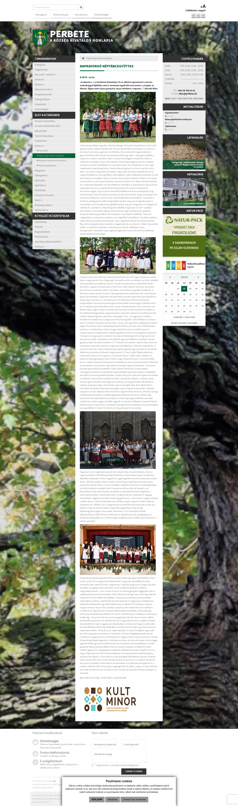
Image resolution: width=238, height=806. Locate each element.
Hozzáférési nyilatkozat (41, 784)
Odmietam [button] (112, 799)
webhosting (37, 799)
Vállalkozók (40, 190)
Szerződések (41, 221)
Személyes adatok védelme (48, 241)
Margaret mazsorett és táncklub (51, 160)
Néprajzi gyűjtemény (46, 165)
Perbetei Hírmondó (44, 195)
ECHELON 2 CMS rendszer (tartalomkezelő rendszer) (52, 795)
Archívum (39, 246)
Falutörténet (41, 140)
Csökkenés (191, 10)
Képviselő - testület (45, 74)
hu (198, 15)
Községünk (41, 14)
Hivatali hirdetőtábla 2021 (47, 125)
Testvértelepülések (44, 135)
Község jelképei (42, 99)
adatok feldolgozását (129, 765)
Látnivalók (40, 180)
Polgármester (41, 69)
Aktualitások (81, 14)
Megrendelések (42, 231)
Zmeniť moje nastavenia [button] (134, 799)
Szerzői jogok (57, 784)
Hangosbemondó (43, 94)
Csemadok (42, 150)
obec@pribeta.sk (187, 93)
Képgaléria (40, 170)
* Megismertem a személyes (115, 765)
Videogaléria (41, 175)
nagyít (202, 10)
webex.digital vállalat (40, 802)
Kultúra (39, 145)
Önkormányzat (60, 14)
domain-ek (58, 799)
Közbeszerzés (41, 236)
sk (193, 15)
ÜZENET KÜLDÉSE (134, 771)
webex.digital (48, 799)
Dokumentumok (43, 89)
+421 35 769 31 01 (186, 90)
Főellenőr (39, 79)
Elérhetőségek (101, 14)
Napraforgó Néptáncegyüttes (50, 155)
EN (203, 15)
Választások (40, 104)
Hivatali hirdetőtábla (45, 121)
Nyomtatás (50, 781)
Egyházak (40, 185)
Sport (38, 200)
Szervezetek (41, 209)
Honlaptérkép (37, 781)
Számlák (39, 226)
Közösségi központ (44, 205)
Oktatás (39, 84)
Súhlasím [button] (97, 799)
